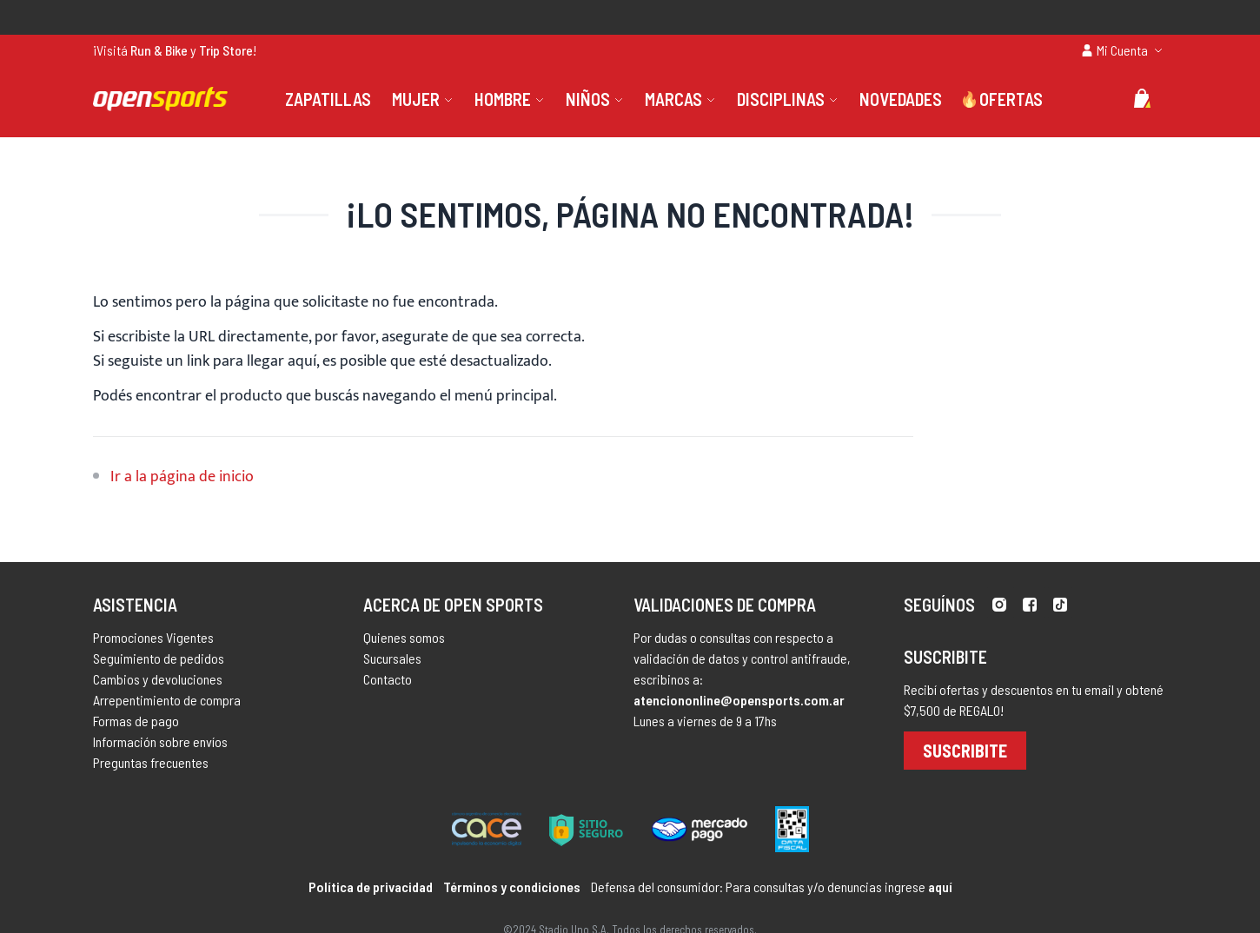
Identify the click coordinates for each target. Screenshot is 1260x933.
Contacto (387, 679)
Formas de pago (136, 720)
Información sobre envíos (160, 741)
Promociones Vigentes (153, 637)
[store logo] (160, 99)
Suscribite (965, 750)
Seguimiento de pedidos (158, 658)
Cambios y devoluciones (157, 679)
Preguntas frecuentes (151, 762)
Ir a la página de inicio (182, 477)
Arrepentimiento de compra (167, 699)
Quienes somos (404, 637)
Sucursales (392, 658)
